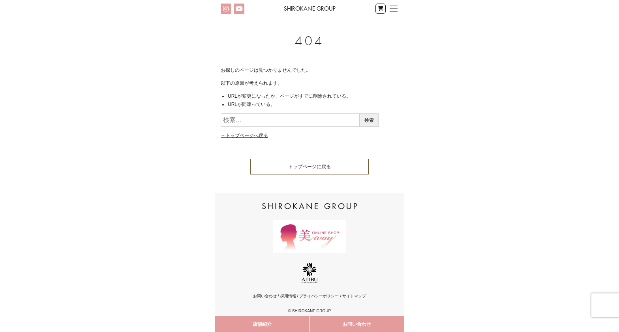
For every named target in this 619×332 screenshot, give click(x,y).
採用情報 (288, 296)
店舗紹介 (262, 324)
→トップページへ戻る (244, 135)
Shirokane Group (310, 8)
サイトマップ (354, 296)
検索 (369, 120)
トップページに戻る (309, 166)
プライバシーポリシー (319, 296)
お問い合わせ (357, 324)
